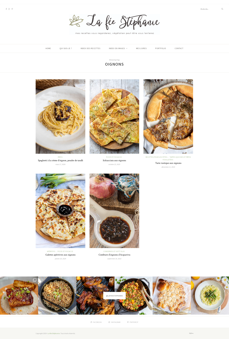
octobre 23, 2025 (114, 164)
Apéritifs (51, 251)
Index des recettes (90, 48)
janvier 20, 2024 (60, 259)
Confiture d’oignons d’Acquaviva (114, 254)
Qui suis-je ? (66, 48)
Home (48, 48)
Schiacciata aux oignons (114, 160)
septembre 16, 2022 (114, 259)
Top (191, 333)
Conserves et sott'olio (114, 251)
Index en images (117, 48)
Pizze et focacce (114, 157)
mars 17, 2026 (60, 164)
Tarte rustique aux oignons (168, 163)
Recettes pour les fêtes (156, 157)
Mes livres (141, 48)
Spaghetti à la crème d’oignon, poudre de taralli (60, 160)
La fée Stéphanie (53, 333)
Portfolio (160, 48)
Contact (179, 48)
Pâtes (60, 157)
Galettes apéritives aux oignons (60, 254)
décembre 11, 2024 (168, 167)
